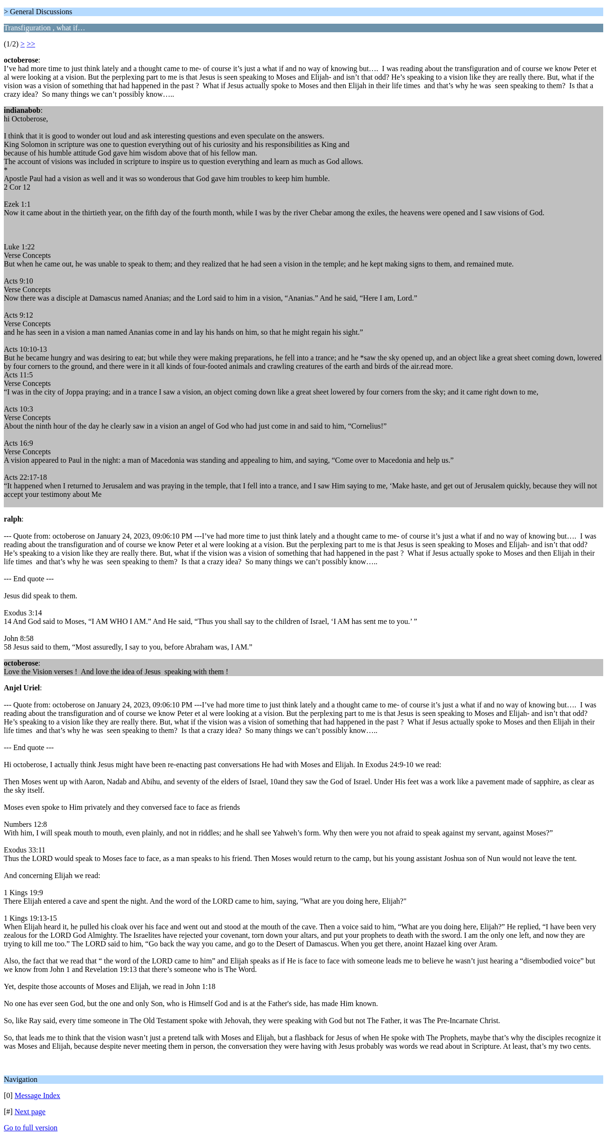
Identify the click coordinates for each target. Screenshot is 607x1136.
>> (31, 44)
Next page (30, 1112)
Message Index (37, 1095)
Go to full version (30, 1128)
